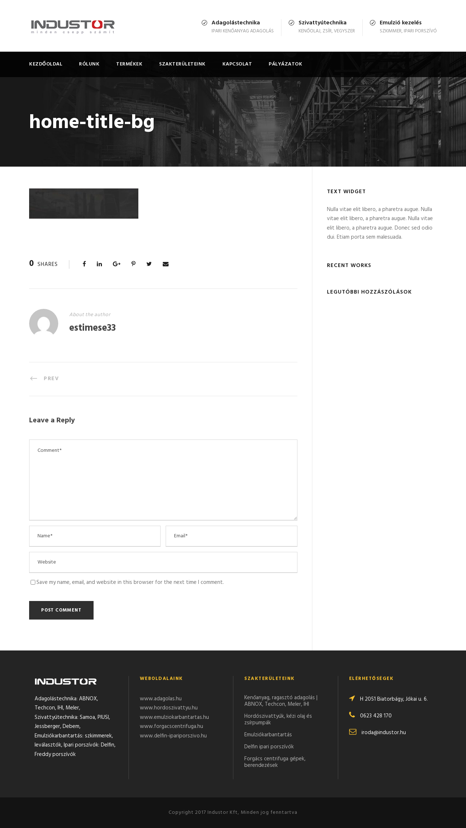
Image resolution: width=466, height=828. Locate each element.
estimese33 (92, 328)
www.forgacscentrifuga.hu (171, 726)
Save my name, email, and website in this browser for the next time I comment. (130, 582)
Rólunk (89, 64)
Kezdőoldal (45, 64)
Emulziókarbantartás (268, 735)
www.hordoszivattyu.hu (169, 708)
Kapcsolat (237, 64)
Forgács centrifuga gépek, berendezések (274, 762)
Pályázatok (285, 64)
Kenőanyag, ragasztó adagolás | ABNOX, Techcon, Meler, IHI (280, 701)
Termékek (129, 64)
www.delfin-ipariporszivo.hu (173, 736)
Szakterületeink (182, 64)
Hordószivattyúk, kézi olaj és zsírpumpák (278, 719)
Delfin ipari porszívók (269, 747)
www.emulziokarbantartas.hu (174, 717)
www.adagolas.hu (161, 698)
